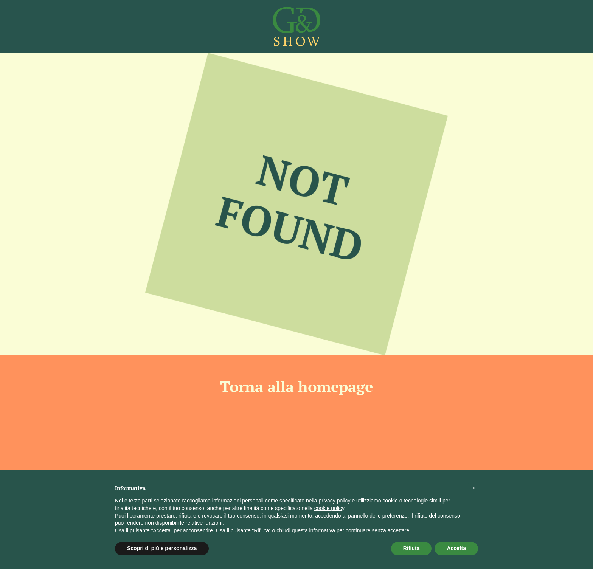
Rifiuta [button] (411, 548)
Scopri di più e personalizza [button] (162, 548)
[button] (474, 488)
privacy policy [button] (335, 501)
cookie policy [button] (329, 508)
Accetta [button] (456, 548)
